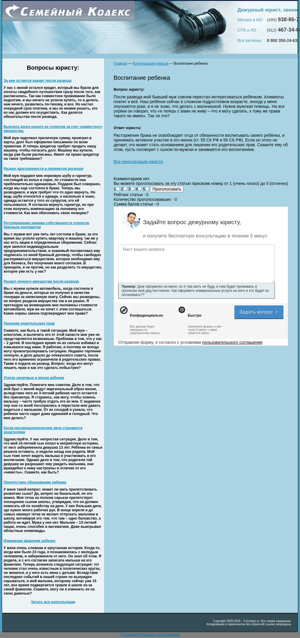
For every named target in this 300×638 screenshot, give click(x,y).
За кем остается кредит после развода (37, 81)
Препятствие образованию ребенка (35, 482)
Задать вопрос (258, 312)
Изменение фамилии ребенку (29, 541)
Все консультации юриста (138, 161)
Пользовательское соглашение (150, 634)
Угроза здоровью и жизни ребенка (34, 378)
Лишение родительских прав (29, 323)
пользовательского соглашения (232, 342)
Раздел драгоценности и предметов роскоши (43, 169)
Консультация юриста (150, 63)
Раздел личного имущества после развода (41, 281)
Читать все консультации (53, 602)
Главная (120, 63)
